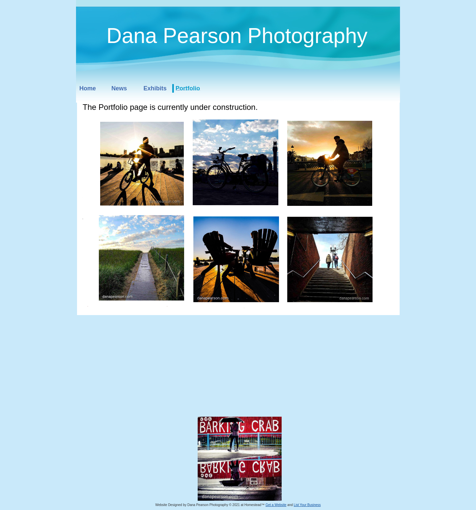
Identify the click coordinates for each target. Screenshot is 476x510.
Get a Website (275, 505)
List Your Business (307, 505)
